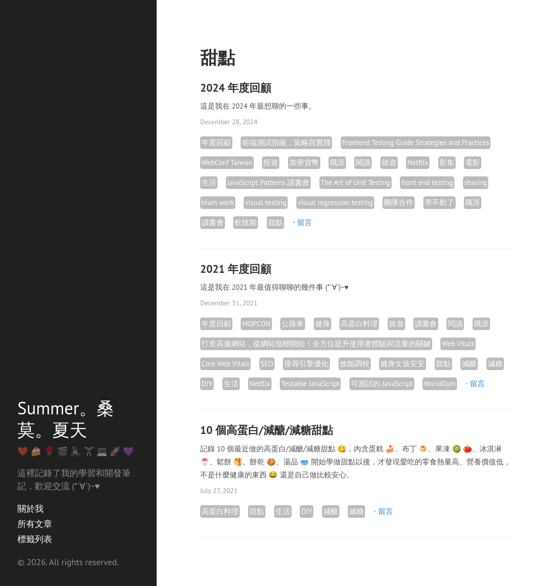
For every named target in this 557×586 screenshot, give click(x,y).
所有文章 (34, 524)
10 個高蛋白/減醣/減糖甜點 (266, 430)
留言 (304, 222)
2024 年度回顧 (235, 88)
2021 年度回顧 (235, 269)
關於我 (30, 508)
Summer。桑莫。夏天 (65, 419)
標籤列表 (34, 539)
